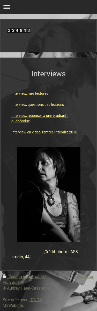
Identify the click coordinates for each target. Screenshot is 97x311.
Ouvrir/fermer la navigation (48, 6)
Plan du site (13, 282)
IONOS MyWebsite (22, 302)
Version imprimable (24, 276)
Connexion (84, 276)
